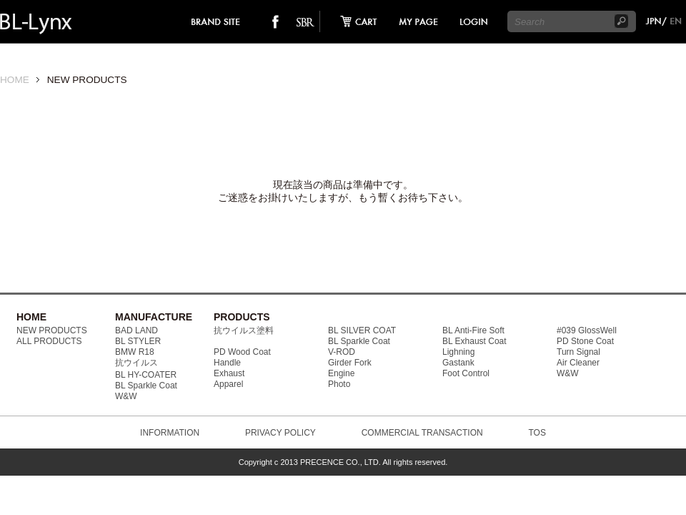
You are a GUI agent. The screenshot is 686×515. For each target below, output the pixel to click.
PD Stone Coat (585, 341)
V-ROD (341, 352)
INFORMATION (169, 433)
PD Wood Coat (242, 352)
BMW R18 (134, 352)
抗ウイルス (136, 363)
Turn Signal (578, 352)
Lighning (458, 352)
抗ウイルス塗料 (244, 330)
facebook (275, 21)
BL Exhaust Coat (474, 341)
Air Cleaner (578, 363)
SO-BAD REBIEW (305, 21)
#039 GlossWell (587, 330)
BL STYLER (138, 341)
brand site (216, 21)
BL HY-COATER (146, 375)
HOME (14, 79)
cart (354, 21)
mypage (419, 21)
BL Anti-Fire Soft (473, 330)
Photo (339, 384)
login (473, 21)
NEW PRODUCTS (51, 330)
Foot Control (465, 373)
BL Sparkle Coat (146, 386)
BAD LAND (136, 330)
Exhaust (229, 373)
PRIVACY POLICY (280, 433)
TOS (536, 433)
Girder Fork (350, 363)
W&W (126, 396)
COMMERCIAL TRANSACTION (422, 433)
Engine (341, 373)
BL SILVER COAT (362, 330)
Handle (227, 363)
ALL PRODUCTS (49, 341)
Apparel (228, 384)
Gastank (458, 363)
